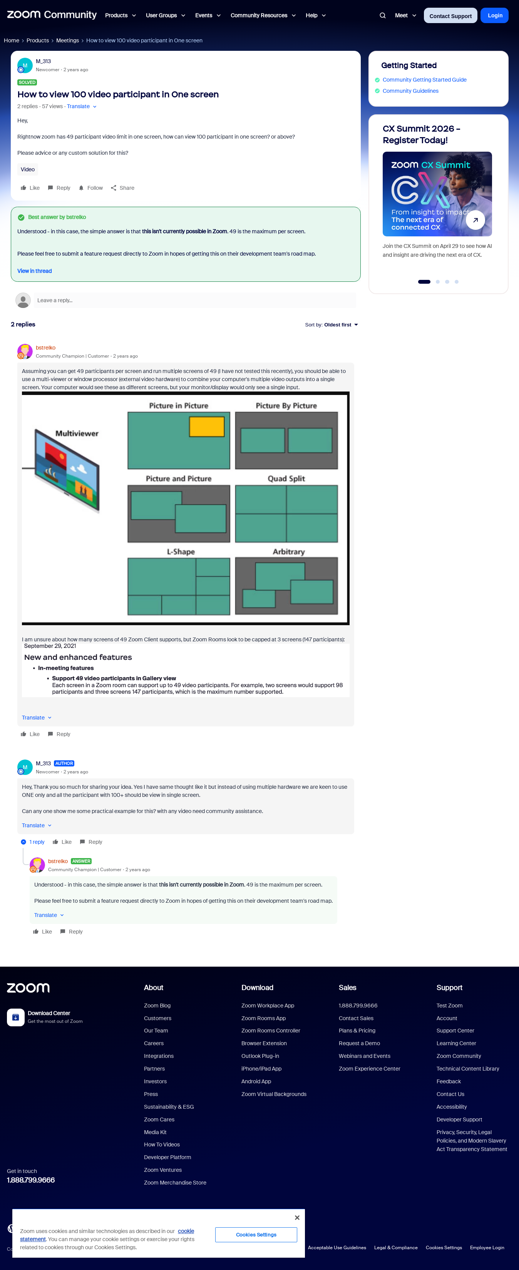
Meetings (67, 40)
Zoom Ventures (163, 1169)
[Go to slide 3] (447, 281)
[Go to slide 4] (456, 281)
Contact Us (450, 1094)
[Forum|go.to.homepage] (52, 15)
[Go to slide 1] (424, 281)
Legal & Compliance (396, 1248)
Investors (155, 1081)
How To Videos (162, 1144)
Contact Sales (356, 1018)
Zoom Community (459, 1055)
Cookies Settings (444, 1248)
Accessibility (452, 1106)
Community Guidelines (411, 90)
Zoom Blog (157, 1005)
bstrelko (45, 347)
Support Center (455, 1030)
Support (449, 987)
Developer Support (459, 1119)
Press (151, 1094)
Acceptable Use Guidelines (337, 1248)
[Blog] (12, 1228)
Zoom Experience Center (369, 1068)
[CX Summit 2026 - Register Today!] (437, 200)
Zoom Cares (159, 1119)
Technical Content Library (468, 1068)
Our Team (156, 1030)
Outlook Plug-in (260, 1055)
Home (11, 40)
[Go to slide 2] (437, 281)
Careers (154, 1043)
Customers (157, 1018)
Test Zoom (450, 1005)
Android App (256, 1081)
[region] (158, 1233)
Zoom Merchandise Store (175, 1182)
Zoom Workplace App (267, 1005)
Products (38, 40)
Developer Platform (167, 1157)
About (153, 987)
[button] (82, 106)
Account (447, 1018)
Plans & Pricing (357, 1030)
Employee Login (487, 1248)
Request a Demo (359, 1043)
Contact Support (451, 16)
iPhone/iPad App (261, 1068)
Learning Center (456, 1043)
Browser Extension (264, 1043)
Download (257, 987)
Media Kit (155, 1132)
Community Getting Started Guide (425, 79)
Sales (347, 987)
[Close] (297, 1217)
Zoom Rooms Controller (270, 1030)
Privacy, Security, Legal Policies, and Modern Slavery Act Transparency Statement (472, 1141)
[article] (185, 542)
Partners (154, 1068)
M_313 (43, 61)
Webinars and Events (364, 1055)
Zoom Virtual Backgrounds (273, 1094)
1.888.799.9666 (31, 1180)
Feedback (449, 1081)
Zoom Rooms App (263, 1018)
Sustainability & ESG (169, 1106)
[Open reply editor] (186, 300)
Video (28, 169)
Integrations (159, 1055)
